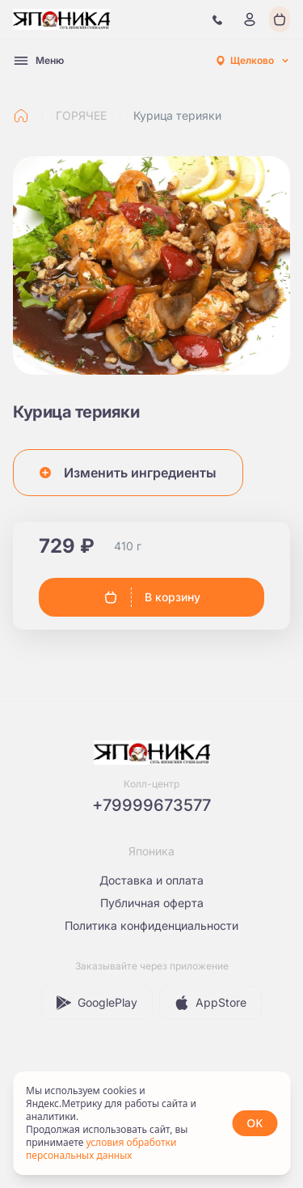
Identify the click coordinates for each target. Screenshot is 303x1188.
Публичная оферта (152, 903)
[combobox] (252, 60)
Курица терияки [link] (177, 115)
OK (254, 1123)
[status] (151, 1123)
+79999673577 (151, 805)
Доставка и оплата (151, 880)
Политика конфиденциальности (151, 925)
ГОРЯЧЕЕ (81, 115)
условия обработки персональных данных (101, 1148)
